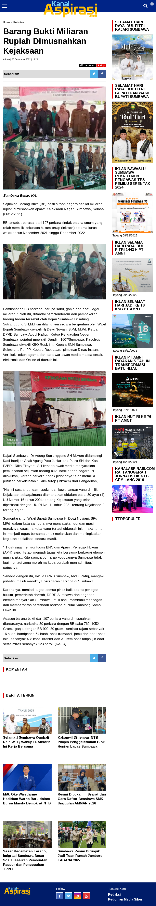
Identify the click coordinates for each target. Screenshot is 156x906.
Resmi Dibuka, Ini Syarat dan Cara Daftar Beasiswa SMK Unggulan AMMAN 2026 (82, 798)
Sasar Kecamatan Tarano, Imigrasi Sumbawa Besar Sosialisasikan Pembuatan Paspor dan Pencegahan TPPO (25, 860)
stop (101, 65)
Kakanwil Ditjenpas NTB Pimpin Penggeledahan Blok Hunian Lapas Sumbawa (81, 742)
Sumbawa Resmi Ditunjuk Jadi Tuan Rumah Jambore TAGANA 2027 (80, 855)
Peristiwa (18, 22)
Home (6, 22)
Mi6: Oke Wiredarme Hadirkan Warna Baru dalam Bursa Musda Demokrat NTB (27, 798)
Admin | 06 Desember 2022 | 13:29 (20, 59)
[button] (152, 2)
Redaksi (114, 894)
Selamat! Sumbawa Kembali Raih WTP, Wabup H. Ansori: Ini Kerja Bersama (26, 742)
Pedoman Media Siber (125, 899)
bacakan (87, 65)
